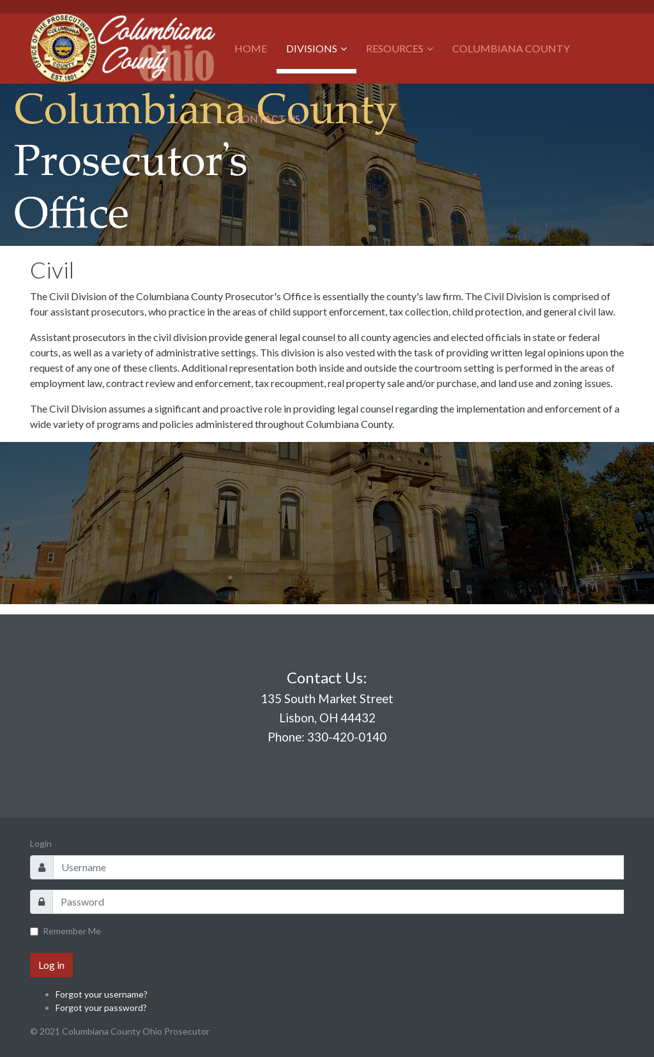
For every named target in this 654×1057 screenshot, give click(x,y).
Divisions (311, 48)
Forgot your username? (102, 994)
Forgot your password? (101, 1007)
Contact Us (267, 118)
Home (250, 48)
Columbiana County (511, 48)
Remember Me (72, 930)
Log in (51, 965)
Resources (394, 48)
